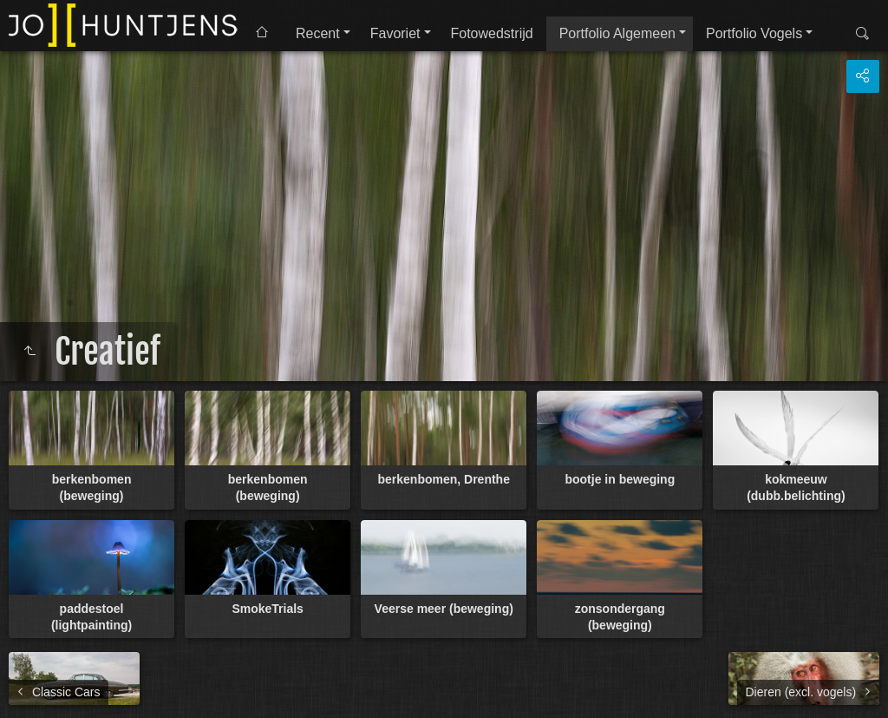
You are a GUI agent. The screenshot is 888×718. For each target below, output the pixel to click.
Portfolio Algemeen (617, 33)
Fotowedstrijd (492, 33)
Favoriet (395, 33)
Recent (318, 33)
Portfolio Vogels (754, 33)
